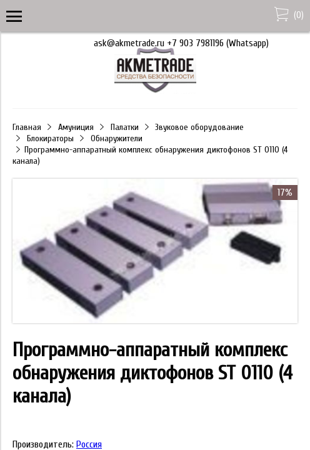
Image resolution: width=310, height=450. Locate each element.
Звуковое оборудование (199, 127)
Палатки (125, 127)
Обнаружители (116, 138)
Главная (26, 127)
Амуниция (76, 127)
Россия (89, 444)
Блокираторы (50, 138)
